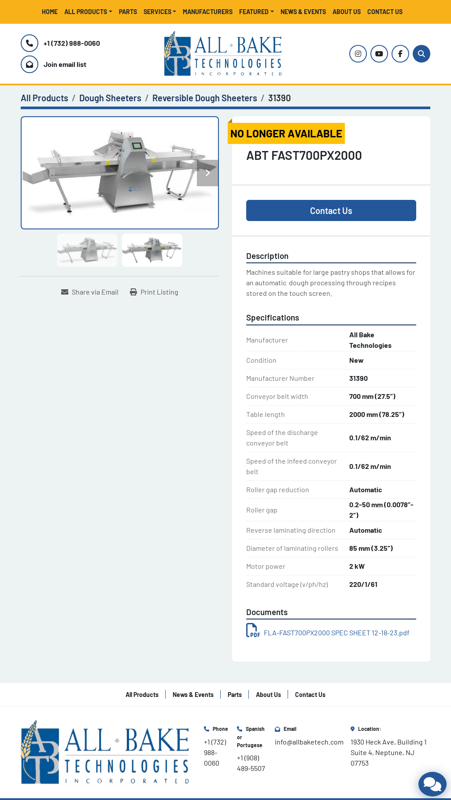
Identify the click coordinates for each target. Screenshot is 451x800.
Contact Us (385, 11)
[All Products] (44, 97)
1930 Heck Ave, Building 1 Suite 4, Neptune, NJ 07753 (389, 752)
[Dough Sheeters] (110, 97)
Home (50, 11)
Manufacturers (208, 11)
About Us (347, 11)
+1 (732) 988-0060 (72, 43)
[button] (88, 11)
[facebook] (400, 54)
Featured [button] (254, 11)
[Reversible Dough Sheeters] (204, 97)
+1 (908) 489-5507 (251, 762)
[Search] (421, 54)
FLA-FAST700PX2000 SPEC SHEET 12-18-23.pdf (328, 632)
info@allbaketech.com (309, 741)
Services (157, 11)
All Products (85, 11)
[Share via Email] (89, 292)
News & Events (303, 11)
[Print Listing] (154, 292)
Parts (128, 11)
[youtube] (379, 54)
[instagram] (358, 54)
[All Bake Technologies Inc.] (109, 751)
